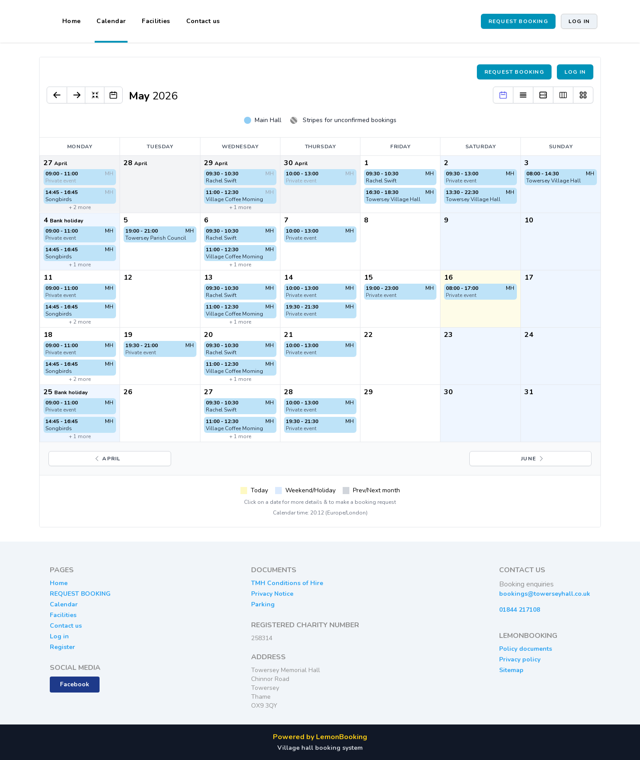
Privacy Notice (272, 594)
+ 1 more (240, 207)
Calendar (111, 21)
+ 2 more (80, 207)
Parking (263, 604)
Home (71, 21)
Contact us (203, 21)
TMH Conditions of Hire (287, 583)
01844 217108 (519, 610)
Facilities (156, 21)
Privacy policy (519, 659)
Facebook (74, 684)
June (533, 458)
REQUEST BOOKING (518, 21)
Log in (579, 21)
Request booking (514, 71)
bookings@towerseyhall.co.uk (544, 594)
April (106, 458)
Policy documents (525, 649)
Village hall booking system (320, 748)
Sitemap (511, 670)
